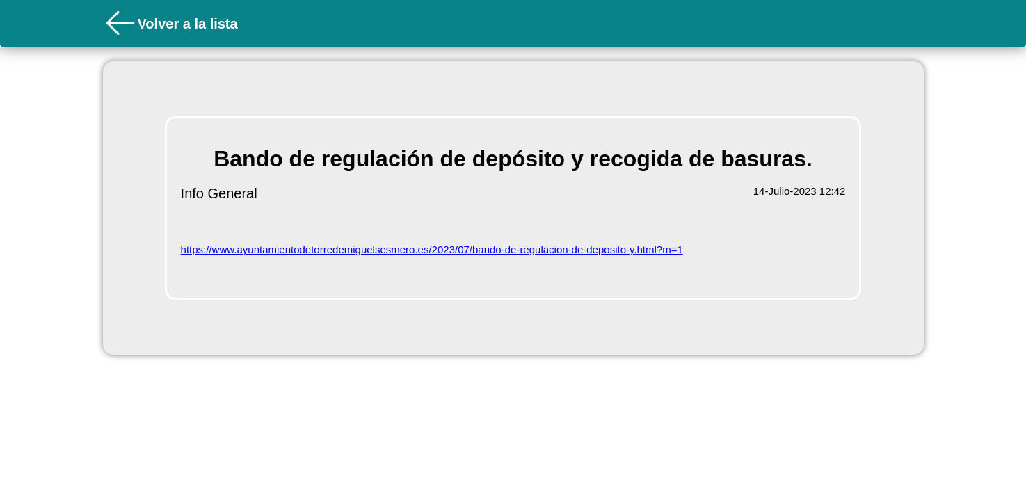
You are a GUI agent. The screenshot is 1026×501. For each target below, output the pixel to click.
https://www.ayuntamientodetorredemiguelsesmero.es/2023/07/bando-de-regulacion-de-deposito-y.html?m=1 (432, 249)
